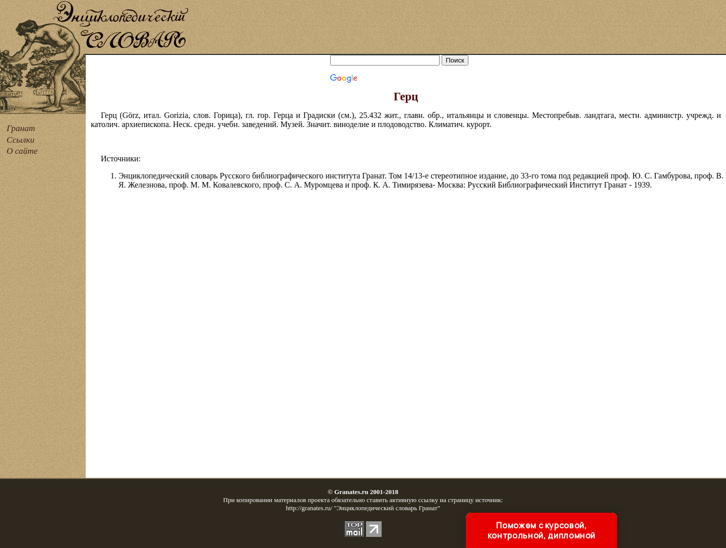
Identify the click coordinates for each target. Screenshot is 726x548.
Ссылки (20, 140)
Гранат (21, 128)
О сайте (22, 151)
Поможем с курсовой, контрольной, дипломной (541, 530)
